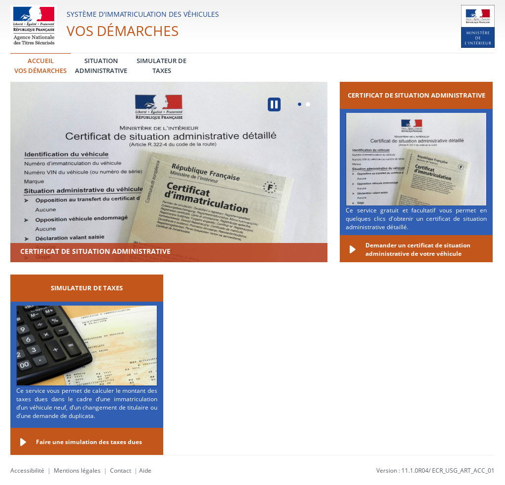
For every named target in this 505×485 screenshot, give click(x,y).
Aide (145, 470)
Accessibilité (27, 470)
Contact (120, 470)
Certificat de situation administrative (95, 251)
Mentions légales (77, 470)
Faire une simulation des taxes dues (89, 442)
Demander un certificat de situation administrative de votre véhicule (417, 249)
